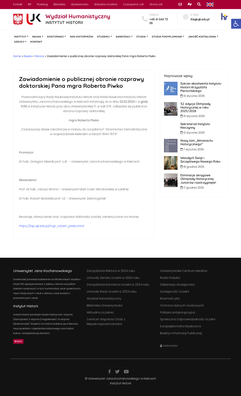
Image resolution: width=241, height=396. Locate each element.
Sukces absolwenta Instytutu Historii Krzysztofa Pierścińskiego (200, 87)
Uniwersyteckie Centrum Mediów (183, 271)
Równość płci (170, 298)
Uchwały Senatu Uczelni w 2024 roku (113, 278)
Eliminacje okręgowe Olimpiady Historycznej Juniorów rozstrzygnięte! (198, 178)
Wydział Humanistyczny (104, 298)
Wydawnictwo (79, 4)
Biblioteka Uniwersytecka (104, 305)
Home (17, 56)
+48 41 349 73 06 (158, 21)
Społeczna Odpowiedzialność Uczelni (187, 319)
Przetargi (42, 4)
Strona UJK (156, 4)
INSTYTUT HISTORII (64, 22)
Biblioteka (59, 4)
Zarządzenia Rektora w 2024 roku (111, 271)
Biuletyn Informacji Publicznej (181, 333)
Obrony (39, 56)
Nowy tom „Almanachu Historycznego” (196, 142)
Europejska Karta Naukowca (180, 326)
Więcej (18, 341)
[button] (236, 24)
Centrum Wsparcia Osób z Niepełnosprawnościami (106, 321)
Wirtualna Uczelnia (105, 4)
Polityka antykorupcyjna (177, 312)
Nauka (28, 56)
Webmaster (169, 346)
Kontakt (17, 4)
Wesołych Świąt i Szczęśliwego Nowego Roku (200, 159)
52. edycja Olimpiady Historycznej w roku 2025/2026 (195, 107)
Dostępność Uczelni (174, 291)
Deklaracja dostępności (177, 284)
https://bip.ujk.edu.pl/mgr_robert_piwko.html (51, 226)
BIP (29, 4)
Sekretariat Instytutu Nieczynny (195, 125)
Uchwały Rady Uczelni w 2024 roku (112, 291)
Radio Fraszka (170, 278)
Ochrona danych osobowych (182, 305)
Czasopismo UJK (133, 4)
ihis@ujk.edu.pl (200, 19)
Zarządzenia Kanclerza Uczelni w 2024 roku (118, 284)
